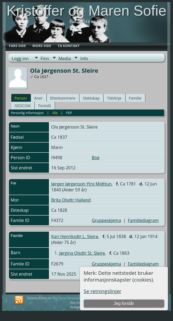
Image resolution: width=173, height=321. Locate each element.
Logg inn (20, 58)
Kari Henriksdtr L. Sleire (74, 236)
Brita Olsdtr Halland (71, 200)
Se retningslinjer (103, 291)
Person (20, 98)
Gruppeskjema (106, 220)
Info (84, 58)
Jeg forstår (124, 303)
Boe (96, 157)
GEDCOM (22, 105)
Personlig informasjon (27, 113)
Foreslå (44, 105)
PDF (69, 113)
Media (64, 58)
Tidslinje (114, 98)
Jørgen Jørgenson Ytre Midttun (81, 184)
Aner (38, 98)
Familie (135, 98)
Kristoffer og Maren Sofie (86, 10)
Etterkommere (63, 98)
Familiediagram (143, 220)
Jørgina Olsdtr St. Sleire (82, 253)
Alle (54, 113)
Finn (45, 58)
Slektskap (91, 98)
